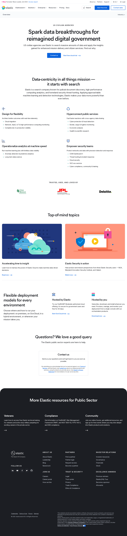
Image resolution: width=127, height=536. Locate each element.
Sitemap (36, 513)
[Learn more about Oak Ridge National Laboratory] (21, 196)
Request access (71, 463)
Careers (45, 476)
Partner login (69, 460)
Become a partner (71, 466)
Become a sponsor (103, 482)
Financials (99, 463)
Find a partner (70, 457)
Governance (100, 460)
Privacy (68, 482)
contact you (62, 368)
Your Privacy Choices (76, 525)
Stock (98, 466)
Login (122, 2)
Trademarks (14, 513)
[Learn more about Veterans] (5, 431)
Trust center (69, 479)
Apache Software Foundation (76, 522)
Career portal (47, 479)
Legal (67, 476)
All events (99, 485)
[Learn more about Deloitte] (105, 196)
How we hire (47, 482)
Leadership (46, 460)
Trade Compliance (71, 485)
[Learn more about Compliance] (46, 431)
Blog (44, 463)
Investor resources (102, 457)
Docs (67, 8)
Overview (6, 15)
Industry (121, 14)
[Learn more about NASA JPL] (63, 196)
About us (92, 2)
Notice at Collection (63, 525)
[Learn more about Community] (86, 431)
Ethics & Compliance (72, 488)
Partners (99, 2)
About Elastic (47, 457)
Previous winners (102, 476)
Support (106, 2)
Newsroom (46, 466)
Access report (33, 2)
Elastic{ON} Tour (102, 479)
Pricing (61, 8)
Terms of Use (23, 513)
